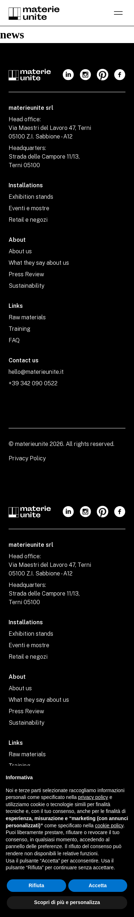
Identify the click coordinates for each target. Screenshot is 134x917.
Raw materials (27, 317)
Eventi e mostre (29, 208)
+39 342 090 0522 (33, 383)
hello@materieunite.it (36, 371)
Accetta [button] (98, 885)
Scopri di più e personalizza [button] (67, 902)
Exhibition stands (31, 196)
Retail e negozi (28, 219)
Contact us (24, 360)
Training (19, 328)
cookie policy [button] (109, 825)
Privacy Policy (27, 458)
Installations (26, 185)
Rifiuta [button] (36, 885)
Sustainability (26, 285)
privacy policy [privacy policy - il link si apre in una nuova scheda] (93, 797)
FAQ (14, 340)
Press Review (26, 274)
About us (20, 251)
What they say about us (39, 262)
